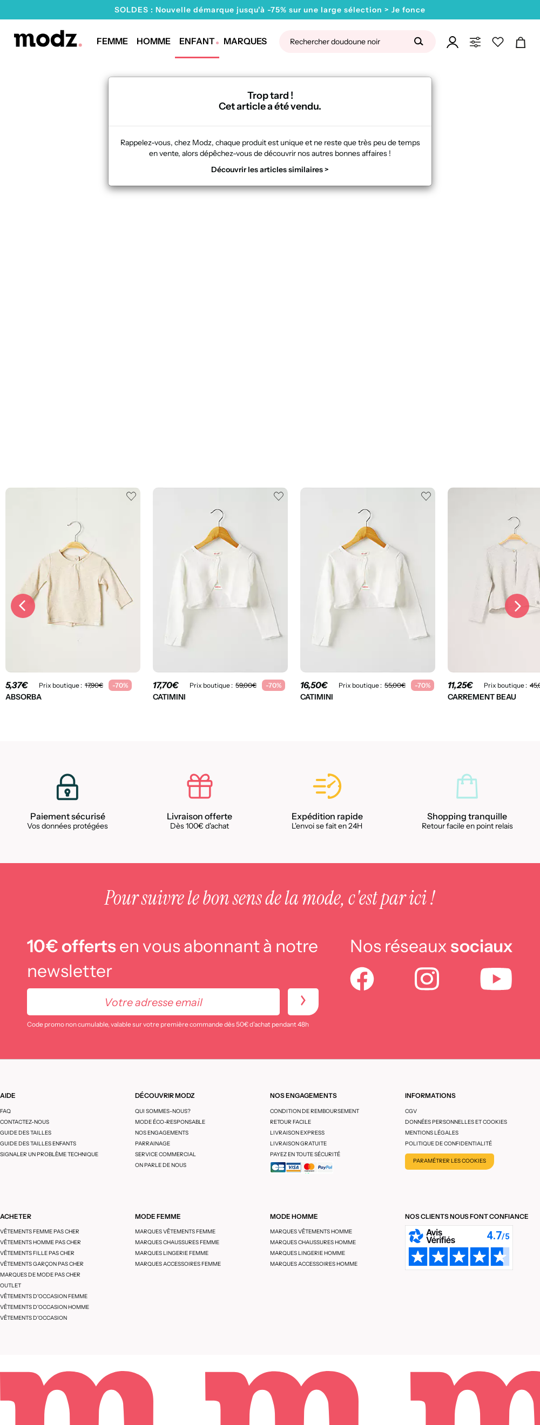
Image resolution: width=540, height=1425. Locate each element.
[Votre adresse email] (153, 1001)
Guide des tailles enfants (38, 1143)
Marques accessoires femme (178, 1263)
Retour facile (290, 1121)
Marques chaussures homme (313, 1242)
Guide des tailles (25, 1132)
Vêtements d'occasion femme (43, 1296)
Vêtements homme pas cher (40, 1242)
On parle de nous (160, 1165)
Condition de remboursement (314, 1111)
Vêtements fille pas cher (37, 1253)
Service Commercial (165, 1154)
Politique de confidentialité (448, 1143)
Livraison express (297, 1132)
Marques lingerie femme (171, 1253)
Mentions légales (431, 1132)
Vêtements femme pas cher (39, 1231)
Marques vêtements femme (175, 1231)
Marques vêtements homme (311, 1231)
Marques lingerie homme (307, 1253)
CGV (411, 1111)
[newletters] (303, 1001)
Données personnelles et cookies (456, 1121)
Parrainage (152, 1143)
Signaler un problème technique (49, 1154)
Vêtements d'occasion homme (44, 1307)
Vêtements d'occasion (33, 1317)
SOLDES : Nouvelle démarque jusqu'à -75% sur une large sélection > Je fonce (270, 10)
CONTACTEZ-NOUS (24, 1121)
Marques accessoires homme (313, 1263)
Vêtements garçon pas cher (42, 1263)
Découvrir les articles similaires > (270, 169)
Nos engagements (161, 1132)
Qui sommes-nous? (163, 1111)
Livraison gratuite (298, 1143)
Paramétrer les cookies (449, 1160)
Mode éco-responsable (170, 1121)
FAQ (5, 1111)
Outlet (10, 1285)
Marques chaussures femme (177, 1242)
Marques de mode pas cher (40, 1274)
